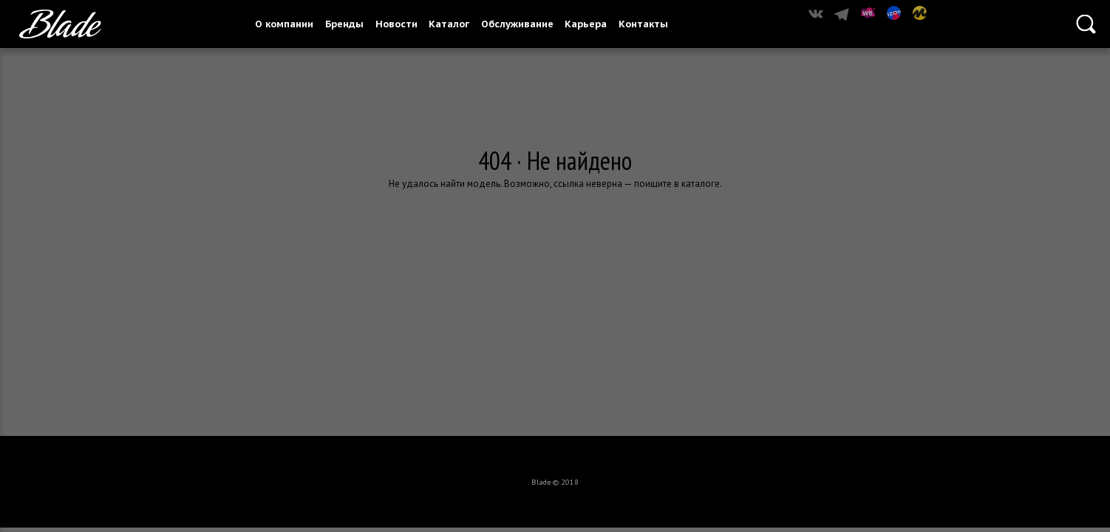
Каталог (449, 24)
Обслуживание (517, 24)
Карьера (586, 24)
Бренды (344, 24)
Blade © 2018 (555, 482)
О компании (284, 24)
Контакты (643, 24)
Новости (396, 24)
